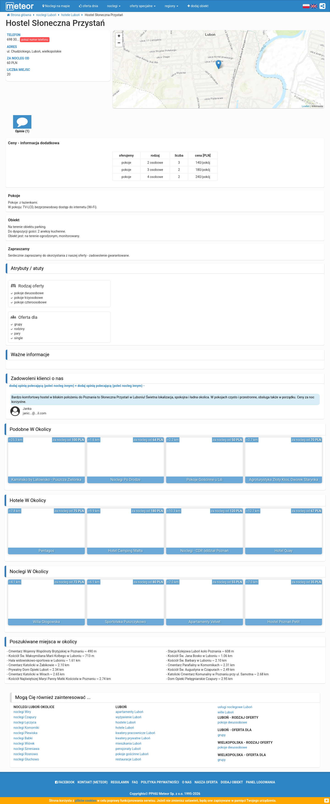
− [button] (119, 43)
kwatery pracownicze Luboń (135, 733)
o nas (187, 782)
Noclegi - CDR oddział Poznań (204, 551)
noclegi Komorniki (26, 727)
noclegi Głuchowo (26, 759)
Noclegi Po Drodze (125, 479)
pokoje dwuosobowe (232, 722)
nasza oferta (206, 782)
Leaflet (305, 106)
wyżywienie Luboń (128, 717)
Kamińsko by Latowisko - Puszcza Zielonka (46, 479)
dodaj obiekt (232, 782)
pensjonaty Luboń (128, 749)
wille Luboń (226, 712)
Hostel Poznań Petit (283, 622)
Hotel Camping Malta (125, 551)
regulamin (120, 782)
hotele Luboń (125, 727)
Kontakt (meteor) (93, 782)
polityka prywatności (160, 782)
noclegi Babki (23, 738)
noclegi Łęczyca (25, 722)
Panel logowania (260, 782)
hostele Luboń (126, 722)
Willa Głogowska (46, 622)
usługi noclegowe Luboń (235, 707)
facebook (64, 782)
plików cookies (85, 800)
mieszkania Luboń (128, 743)
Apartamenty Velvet (205, 622)
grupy (222, 735)
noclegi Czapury (25, 717)
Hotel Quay (283, 551)
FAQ (135, 782)
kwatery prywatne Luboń (133, 738)
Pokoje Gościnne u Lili (204, 479)
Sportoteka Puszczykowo (125, 622)
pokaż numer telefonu (34, 39)
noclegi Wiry (22, 712)
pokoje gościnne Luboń (132, 754)
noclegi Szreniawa (26, 749)
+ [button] (119, 36)
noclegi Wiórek (24, 743)
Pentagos (46, 551)
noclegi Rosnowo (26, 754)
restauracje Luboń (128, 759)
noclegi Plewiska (25, 733)
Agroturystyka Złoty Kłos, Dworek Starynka (283, 479)
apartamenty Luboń (129, 712)
